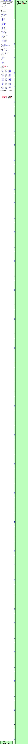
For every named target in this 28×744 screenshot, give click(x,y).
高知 (10, 84)
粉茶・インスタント (5, 52)
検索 (10, 2)
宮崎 (10, 87)
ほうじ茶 (3, 24)
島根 (3, 83)
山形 (6, 70)
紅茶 (3, 31)
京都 (3, 80)
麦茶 (3, 36)
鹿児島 (3, 88)
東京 (3, 74)
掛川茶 (3, 58)
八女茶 (3, 65)
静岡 (10, 76)
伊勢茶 (3, 61)
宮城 (10, 70)
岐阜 (6, 76)
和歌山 (10, 78)
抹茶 (3, 28)
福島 (3, 71)
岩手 (3, 70)
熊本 (6, 87)
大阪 (6, 80)
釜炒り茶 (3, 23)
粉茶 (3, 27)
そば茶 (3, 37)
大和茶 (3, 63)
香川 (10, 83)
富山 (10, 75)
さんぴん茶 (4, 40)
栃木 (10, 71)
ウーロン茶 (4, 32)
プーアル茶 (4, 33)
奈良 (3, 79)
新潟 (6, 75)
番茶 (3, 20)
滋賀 (6, 79)
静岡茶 (3, 57)
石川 (3, 76)
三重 (6, 78)
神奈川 (7, 74)
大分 (3, 87)
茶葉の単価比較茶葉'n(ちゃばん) (6, 742)
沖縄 (6, 88)
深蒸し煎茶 (4, 14)
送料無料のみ (3, 6)
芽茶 (3, 18)
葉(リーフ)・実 (4, 50)
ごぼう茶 (3, 44)
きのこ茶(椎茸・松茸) (5, 45)
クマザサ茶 (4, 48)
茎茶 (3, 19)
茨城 (6, 71)
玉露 (3, 15)
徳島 (6, 84)
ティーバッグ (4, 53)
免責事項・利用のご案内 (7, 0)
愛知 (3, 78)
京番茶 (3, 22)
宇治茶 (3, 62)
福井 (10, 79)
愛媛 (3, 84)
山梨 (10, 74)
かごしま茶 (4, 66)
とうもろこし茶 (4, 41)
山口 (6, 83)
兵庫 (10, 80)
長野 (3, 75)
